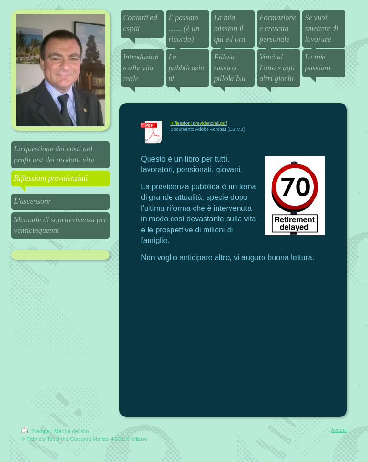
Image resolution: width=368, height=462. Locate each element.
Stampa (36, 431)
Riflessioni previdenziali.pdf (198, 123)
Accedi (339, 430)
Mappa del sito (71, 431)
